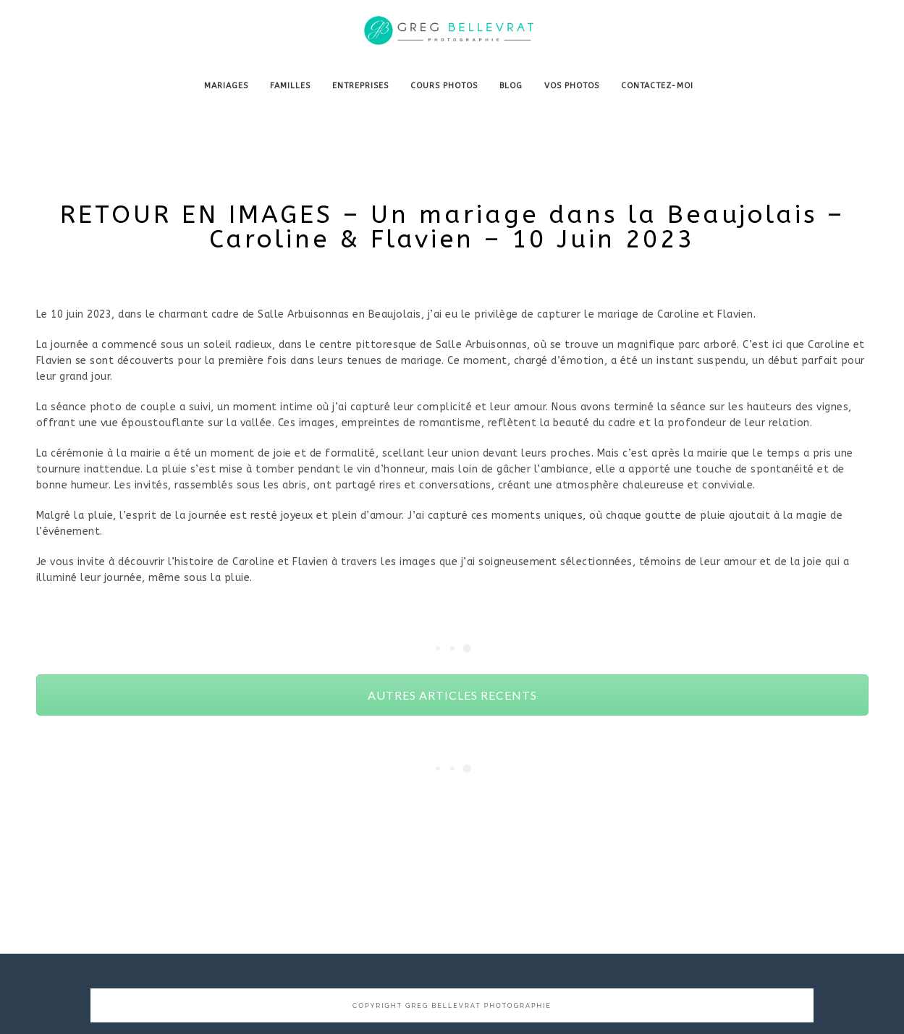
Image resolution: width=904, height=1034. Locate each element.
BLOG (511, 85)
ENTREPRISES (360, 85)
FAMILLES (290, 85)
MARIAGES (226, 85)
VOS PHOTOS (571, 85)
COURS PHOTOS (444, 85)
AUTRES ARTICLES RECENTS (452, 695)
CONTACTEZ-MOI (657, 85)
